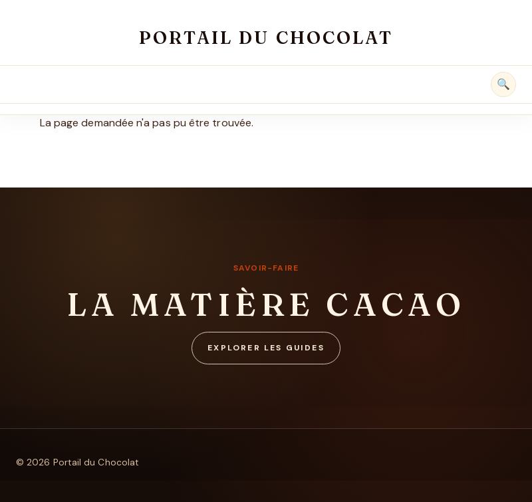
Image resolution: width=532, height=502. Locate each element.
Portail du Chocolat (266, 38)
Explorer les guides (266, 347)
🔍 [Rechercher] (503, 84)
